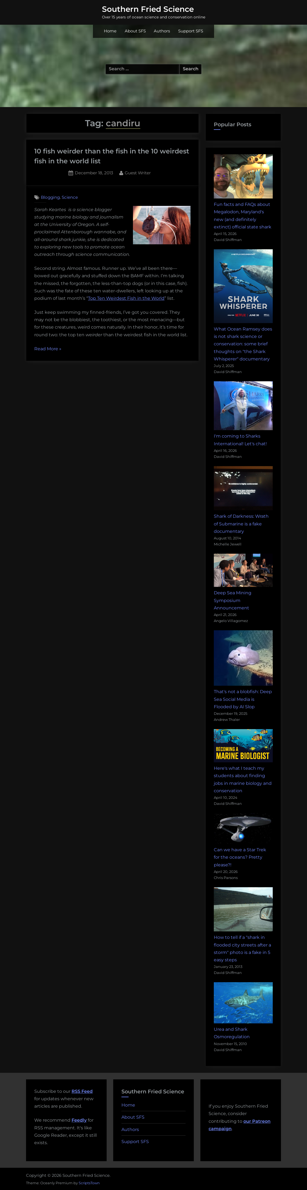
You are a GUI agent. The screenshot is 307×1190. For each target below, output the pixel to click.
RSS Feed (82, 1091)
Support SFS (190, 31)
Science (70, 197)
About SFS (135, 31)
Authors (162, 31)
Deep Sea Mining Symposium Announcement (232, 600)
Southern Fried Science (148, 9)
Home (110, 31)
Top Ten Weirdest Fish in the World (126, 298)
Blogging (50, 197)
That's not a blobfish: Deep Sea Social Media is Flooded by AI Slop (243, 699)
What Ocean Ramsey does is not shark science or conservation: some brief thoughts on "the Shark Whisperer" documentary (243, 344)
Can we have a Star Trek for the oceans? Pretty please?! (240, 857)
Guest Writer (138, 172)
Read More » (47, 349)
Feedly (79, 1120)
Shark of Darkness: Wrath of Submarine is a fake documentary (241, 524)
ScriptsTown (89, 1183)
